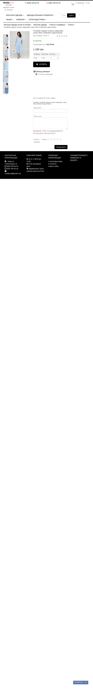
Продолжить (61, 147)
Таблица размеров (42, 71)
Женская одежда (14, 15)
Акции (9, 20)
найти (71, 15)
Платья (71, 25)
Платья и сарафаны (57, 25)
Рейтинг (36, 139)
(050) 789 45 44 (54, 3)
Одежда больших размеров (40, 15)
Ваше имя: (37, 108)
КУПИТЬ (41, 64)
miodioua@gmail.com (13, 173)
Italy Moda (50, 44)
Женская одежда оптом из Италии (17, 25)
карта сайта (54, 166)
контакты (53, 164)
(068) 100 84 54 (33, 3)
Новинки (20, 20)
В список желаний (45, 74)
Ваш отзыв (37, 116)
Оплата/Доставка (37, 20)
